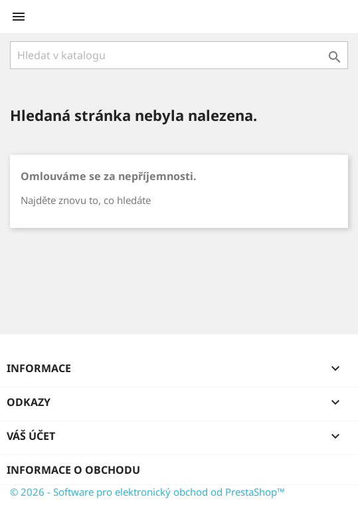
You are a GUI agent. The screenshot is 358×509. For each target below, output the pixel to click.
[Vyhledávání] (179, 55)
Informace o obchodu (73, 469)
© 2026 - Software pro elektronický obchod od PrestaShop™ (147, 491)
